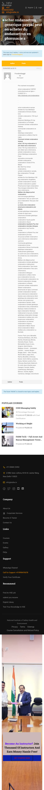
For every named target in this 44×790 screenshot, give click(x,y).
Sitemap (30, 627)
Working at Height (24, 423)
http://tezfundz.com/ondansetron (28, 95)
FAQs (5, 552)
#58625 (38, 68)
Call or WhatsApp (7, 4)
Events (5, 543)
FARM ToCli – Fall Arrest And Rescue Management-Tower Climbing (29, 439)
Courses (6, 538)
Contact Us (7, 523)
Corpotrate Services (12, 513)
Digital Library (8, 602)
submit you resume (10, 597)
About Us (6, 508)
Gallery (5, 548)
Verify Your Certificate (11, 577)
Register (29, 7)
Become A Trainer (10, 518)
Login (39, 7)
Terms (22, 627)
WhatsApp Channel (10, 568)
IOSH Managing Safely (26, 408)
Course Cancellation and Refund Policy (23, 630)
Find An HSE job (9, 593)
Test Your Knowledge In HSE (14, 607)
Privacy (15, 627)
